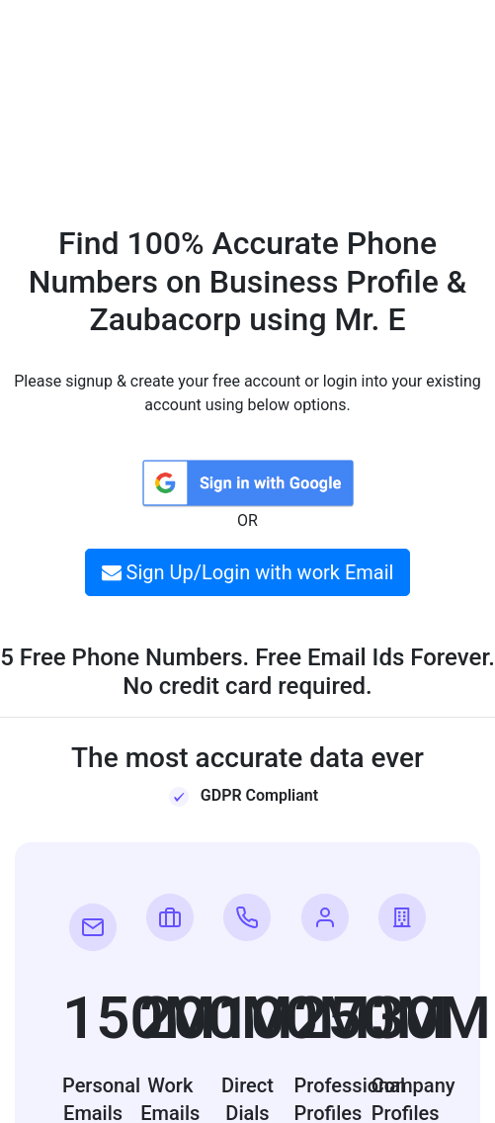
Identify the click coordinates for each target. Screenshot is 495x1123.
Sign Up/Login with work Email (248, 572)
